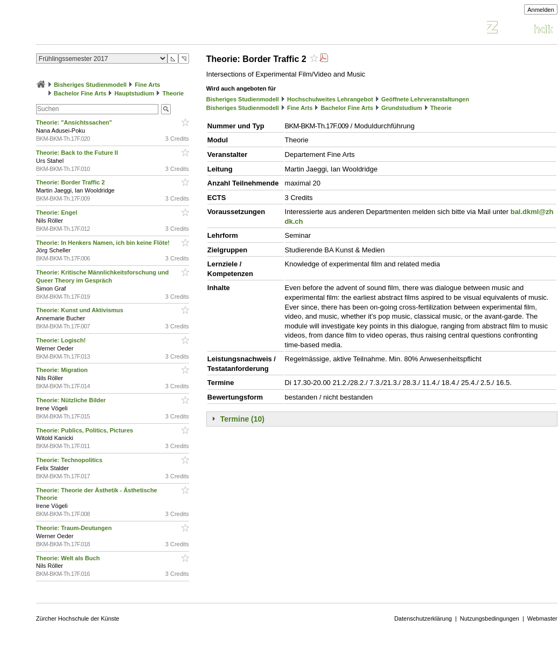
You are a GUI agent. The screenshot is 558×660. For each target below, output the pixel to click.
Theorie (173, 93)
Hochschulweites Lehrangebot (330, 99)
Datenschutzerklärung (423, 618)
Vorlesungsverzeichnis (115, 29)
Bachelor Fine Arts (80, 93)
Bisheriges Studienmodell (90, 84)
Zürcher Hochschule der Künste (78, 618)
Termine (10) (242, 419)
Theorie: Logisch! (61, 340)
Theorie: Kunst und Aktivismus (80, 310)
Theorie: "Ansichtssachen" (75, 122)
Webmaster (542, 618)
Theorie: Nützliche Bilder (72, 400)
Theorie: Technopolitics (70, 460)
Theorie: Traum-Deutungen (75, 528)
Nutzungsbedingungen (489, 618)
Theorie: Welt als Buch (68, 558)
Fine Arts (147, 84)
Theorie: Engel (57, 212)
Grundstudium (401, 108)
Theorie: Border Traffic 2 (71, 182)
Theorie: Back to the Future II (78, 152)
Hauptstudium (134, 93)
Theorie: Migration (62, 370)
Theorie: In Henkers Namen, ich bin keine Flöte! (103, 242)
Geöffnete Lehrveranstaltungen (425, 99)
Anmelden (540, 9)
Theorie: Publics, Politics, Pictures (85, 430)
